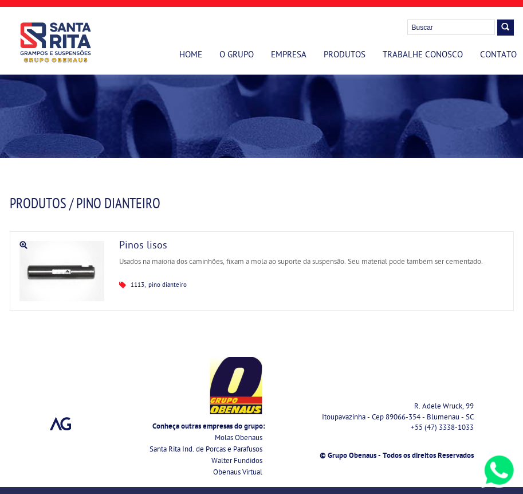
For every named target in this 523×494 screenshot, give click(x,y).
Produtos (344, 55)
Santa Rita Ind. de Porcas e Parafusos (206, 450)
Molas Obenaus (238, 438)
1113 (137, 285)
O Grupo (236, 55)
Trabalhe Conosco (423, 55)
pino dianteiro (167, 285)
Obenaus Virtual (237, 473)
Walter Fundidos (236, 461)
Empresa (288, 55)
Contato (498, 55)
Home (190, 55)
